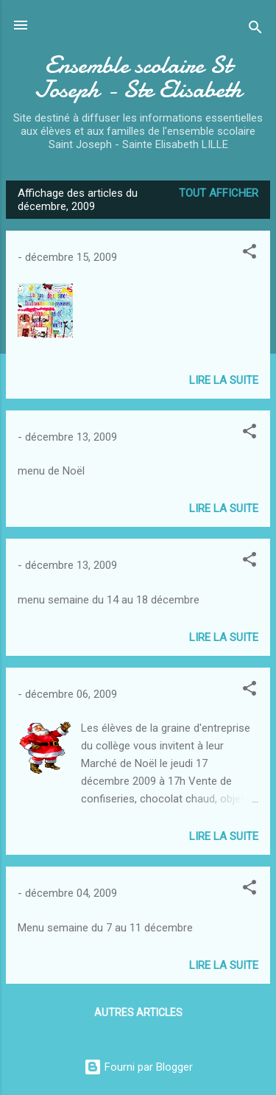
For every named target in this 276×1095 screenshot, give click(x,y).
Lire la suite (223, 380)
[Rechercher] (255, 29)
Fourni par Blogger (138, 1067)
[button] (249, 253)
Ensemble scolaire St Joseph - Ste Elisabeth (138, 77)
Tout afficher (218, 193)
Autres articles (138, 1012)
